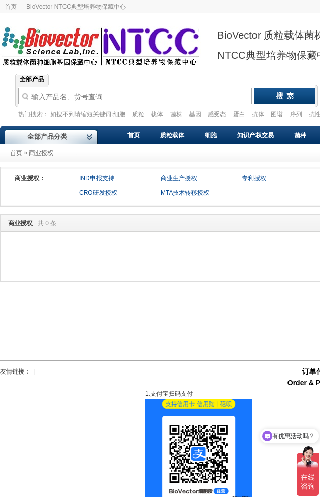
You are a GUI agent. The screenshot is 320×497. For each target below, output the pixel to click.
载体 (158, 114)
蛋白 (240, 114)
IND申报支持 (96, 178)
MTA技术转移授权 (185, 192)
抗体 (259, 114)
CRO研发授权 (98, 192)
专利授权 (254, 178)
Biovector (106, 40)
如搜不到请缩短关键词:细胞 (88, 114)
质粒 (139, 114)
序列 (297, 114)
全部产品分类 (47, 136)
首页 (16, 153)
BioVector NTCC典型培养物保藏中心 (76, 6)
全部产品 (32, 79)
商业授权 (41, 153)
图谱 (277, 114)
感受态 (218, 114)
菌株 (177, 114)
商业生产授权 (179, 178)
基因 (196, 114)
